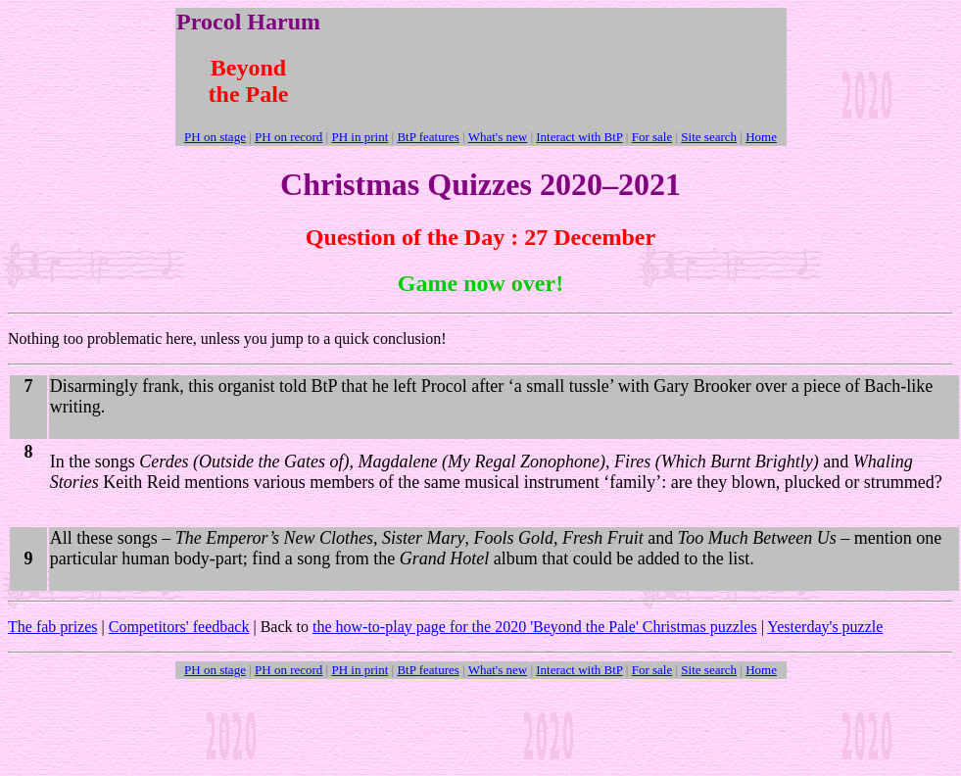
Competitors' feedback (179, 626)
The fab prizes (53, 626)
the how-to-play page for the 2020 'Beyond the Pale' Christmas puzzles (534, 626)
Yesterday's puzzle (825, 626)
